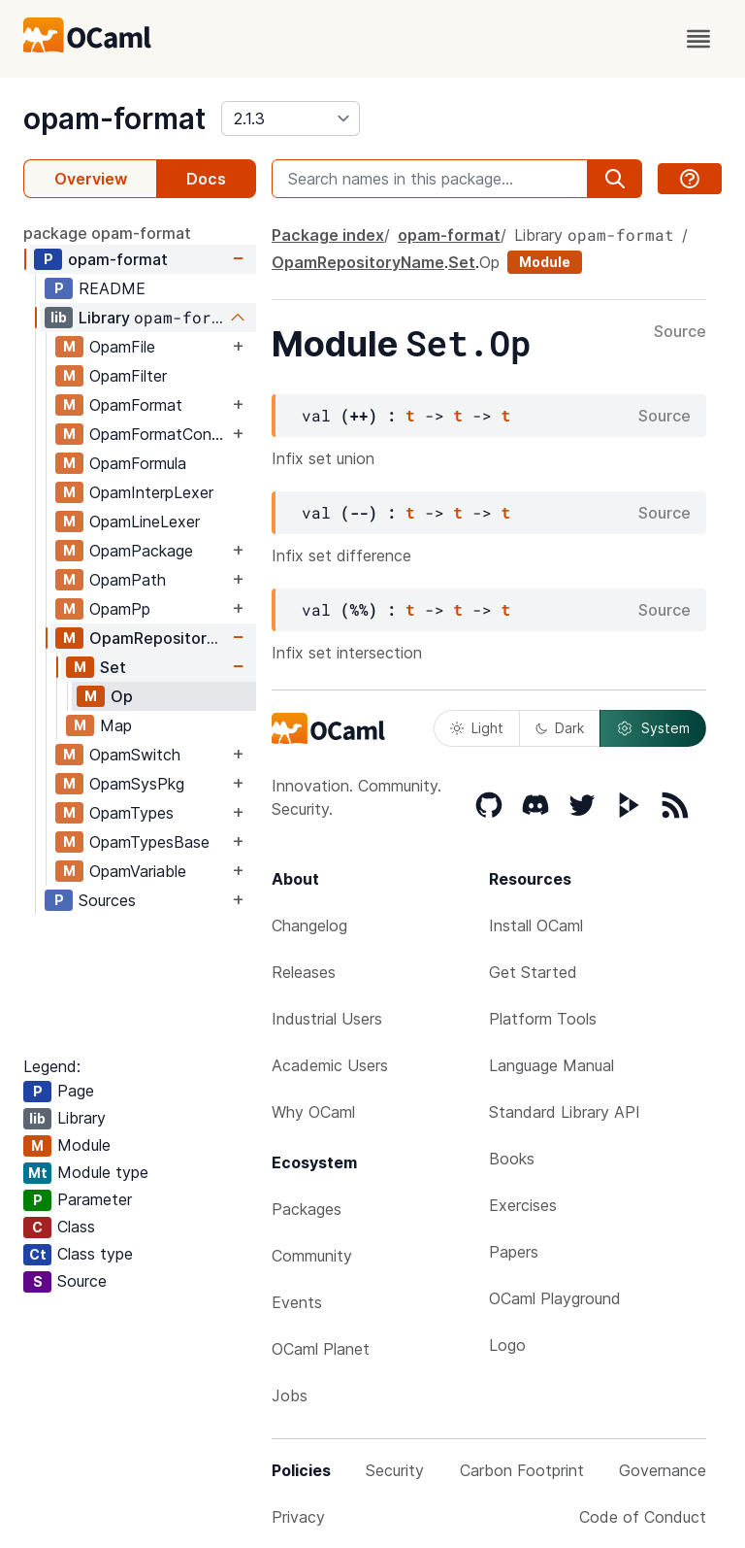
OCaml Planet (321, 1349)
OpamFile (122, 346)
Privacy (298, 1517)
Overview (90, 178)
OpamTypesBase (149, 842)
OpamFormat (135, 405)
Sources (107, 900)
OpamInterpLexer (151, 492)
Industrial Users (327, 1018)
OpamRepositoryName (158, 638)
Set (113, 667)
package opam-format (107, 233)
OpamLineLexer (144, 521)
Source (680, 332)
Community (312, 1255)
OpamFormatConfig (158, 434)
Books (511, 1158)
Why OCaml (313, 1112)
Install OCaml (536, 925)
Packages (306, 1209)
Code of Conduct (642, 1517)
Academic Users (330, 1065)
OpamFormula (137, 463)
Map (116, 725)
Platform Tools (543, 1018)
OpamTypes (131, 813)
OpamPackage (141, 550)
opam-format (114, 118)
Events (297, 1302)
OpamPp (119, 609)
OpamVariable (137, 871)
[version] (290, 118)
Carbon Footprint (522, 1470)
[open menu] (698, 38)
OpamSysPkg (136, 783)
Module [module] (544, 261)
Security (395, 1470)
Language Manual (551, 1065)
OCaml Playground (555, 1298)
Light (476, 728)
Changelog (309, 925)
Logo (507, 1345)
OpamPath (127, 579)
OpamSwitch (134, 754)
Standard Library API (564, 1112)
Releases (304, 972)
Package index (328, 235)
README (112, 288)
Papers (513, 1252)
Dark (559, 728)
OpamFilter (128, 376)
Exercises (523, 1205)
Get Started (533, 972)
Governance (662, 1470)
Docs (206, 178)
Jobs (290, 1395)
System (653, 728)
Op (122, 696)
